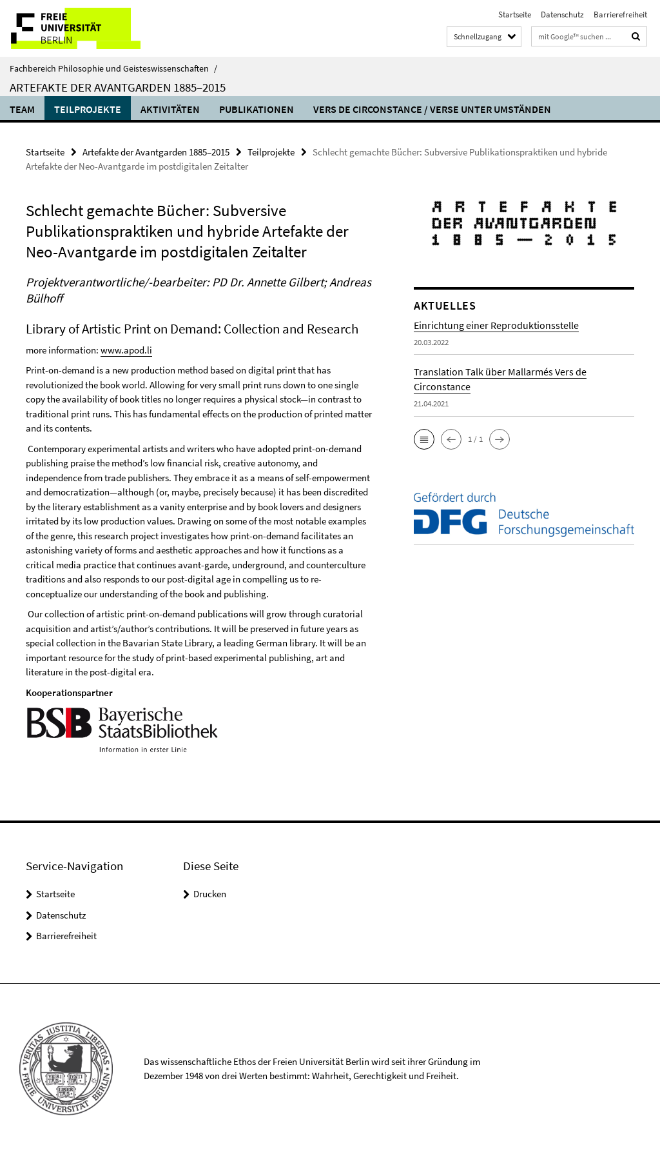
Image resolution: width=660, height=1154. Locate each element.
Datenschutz (562, 14)
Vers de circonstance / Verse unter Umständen (432, 109)
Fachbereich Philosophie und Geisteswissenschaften (113, 68)
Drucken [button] (209, 894)
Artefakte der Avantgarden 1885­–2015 (118, 87)
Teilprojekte (87, 109)
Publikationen (256, 109)
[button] (424, 439)
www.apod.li (126, 350)
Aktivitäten (170, 109)
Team (22, 109)
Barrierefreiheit (620, 14)
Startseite (514, 14)
